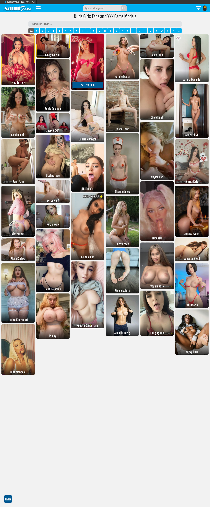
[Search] (124, 8)
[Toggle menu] (38, 8)
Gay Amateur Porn (28, 2)
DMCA (8, 499)
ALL (31, 30)
